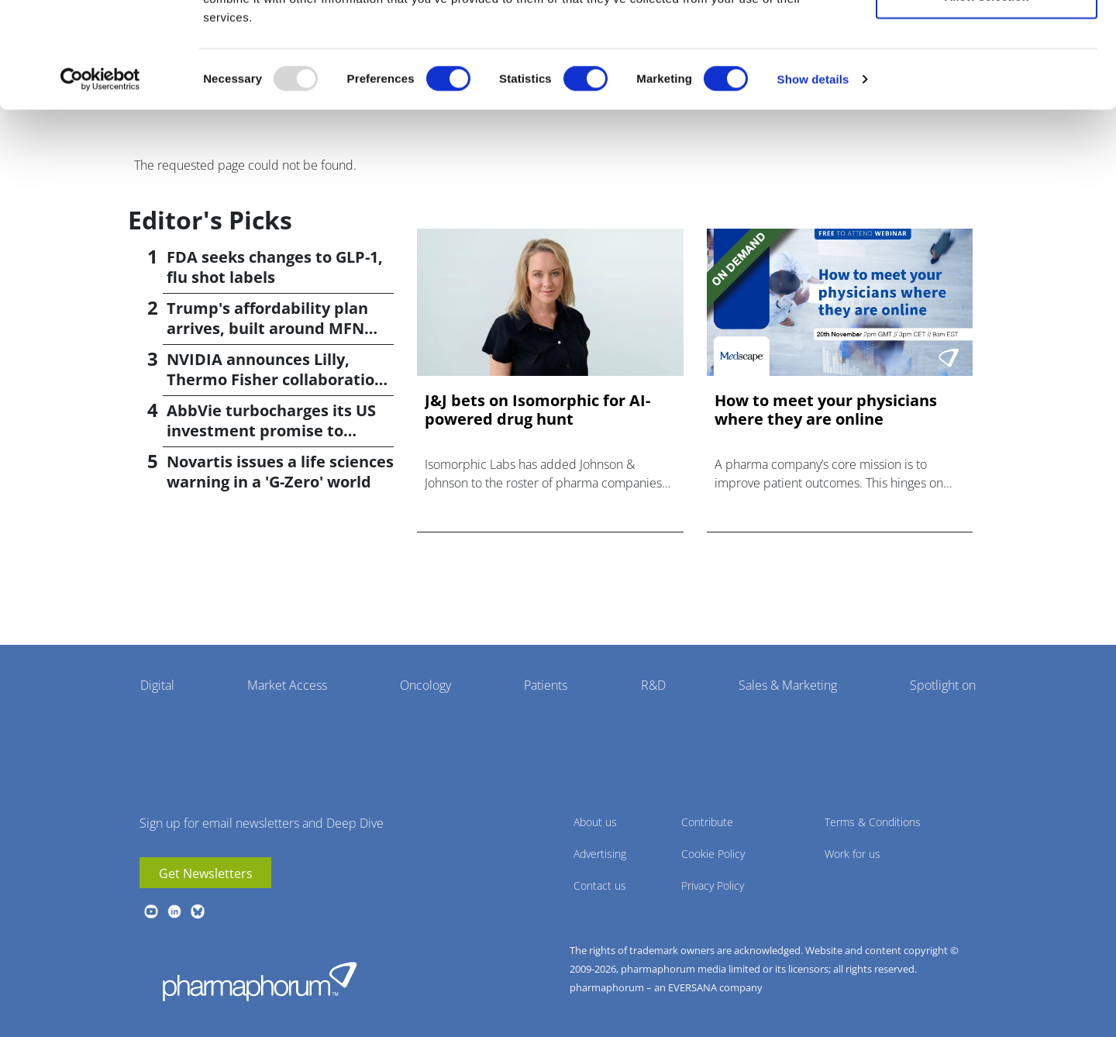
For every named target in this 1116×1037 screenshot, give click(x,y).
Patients (545, 685)
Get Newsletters (206, 873)
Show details (813, 174)
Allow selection (986, 91)
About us (595, 822)
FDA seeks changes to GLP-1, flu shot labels (275, 267)
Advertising (600, 853)
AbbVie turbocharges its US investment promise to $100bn (271, 430)
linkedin (174, 911)
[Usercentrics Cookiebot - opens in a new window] (100, 175)
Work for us (852, 853)
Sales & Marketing (788, 685)
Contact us (600, 885)
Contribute (707, 822)
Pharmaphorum (259, 981)
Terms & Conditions (873, 822)
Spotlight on (943, 685)
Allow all (987, 40)
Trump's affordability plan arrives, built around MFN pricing (267, 328)
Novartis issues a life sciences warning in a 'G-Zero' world (280, 471)
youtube (151, 911)
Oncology (425, 685)
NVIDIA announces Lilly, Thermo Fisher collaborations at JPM (279, 379)
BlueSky (197, 911)
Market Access (287, 685)
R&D (653, 685)
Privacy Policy (712, 885)
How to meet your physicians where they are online (826, 410)
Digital (157, 685)
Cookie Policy (713, 853)
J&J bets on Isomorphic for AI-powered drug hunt (537, 410)
